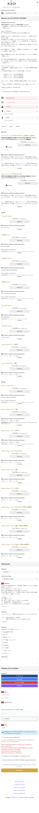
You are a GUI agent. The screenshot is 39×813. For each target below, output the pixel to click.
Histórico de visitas (6, 576)
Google (19, 679)
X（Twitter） (5, 648)
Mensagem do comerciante (8, 22)
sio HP (4, 653)
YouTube (4, 642)
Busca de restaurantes (19, 793)
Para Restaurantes (19, 781)
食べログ (4, 634)
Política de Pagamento (19, 790)
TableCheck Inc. (15, 797)
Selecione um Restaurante (7, 10)
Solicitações (4, 656)
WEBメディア (6, 637)
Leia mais (19, 168)
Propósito (3, 569)
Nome (4, 692)
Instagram (4, 645)
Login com (4, 673)
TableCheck (19, 685)
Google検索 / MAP (7, 632)
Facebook (19, 676)
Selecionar (28, 145)
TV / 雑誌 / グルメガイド (8, 640)
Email (4, 725)
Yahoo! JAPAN (19, 682)
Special (4, 126)
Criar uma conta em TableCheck (10, 737)
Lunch (11, 126)
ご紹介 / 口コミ (6, 650)
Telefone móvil (6, 702)
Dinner (18, 126)
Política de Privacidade (19, 787)
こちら (8, 28)
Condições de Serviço (19, 784)
